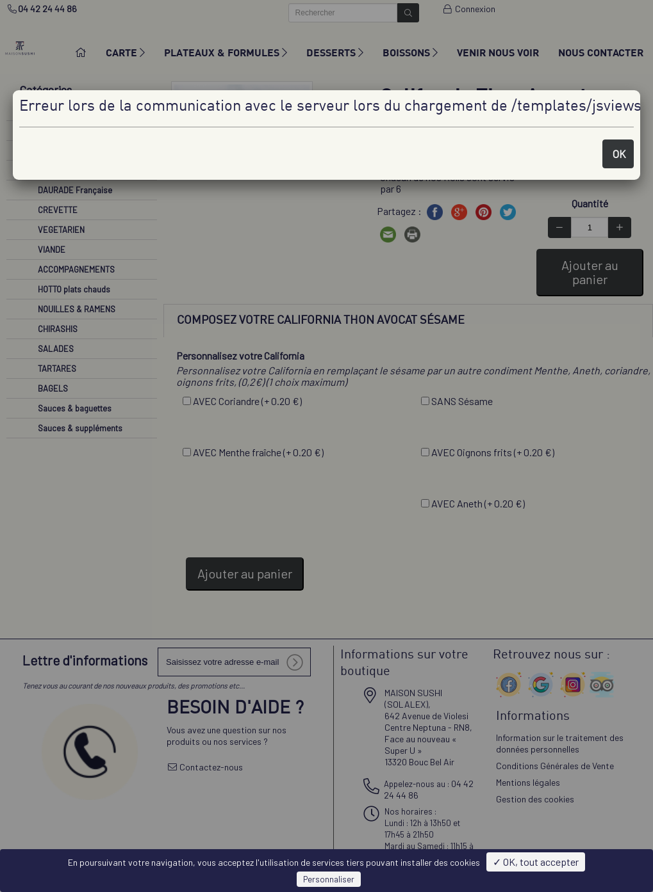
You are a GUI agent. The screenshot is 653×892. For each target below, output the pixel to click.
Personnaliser (328, 879)
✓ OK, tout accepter (536, 862)
